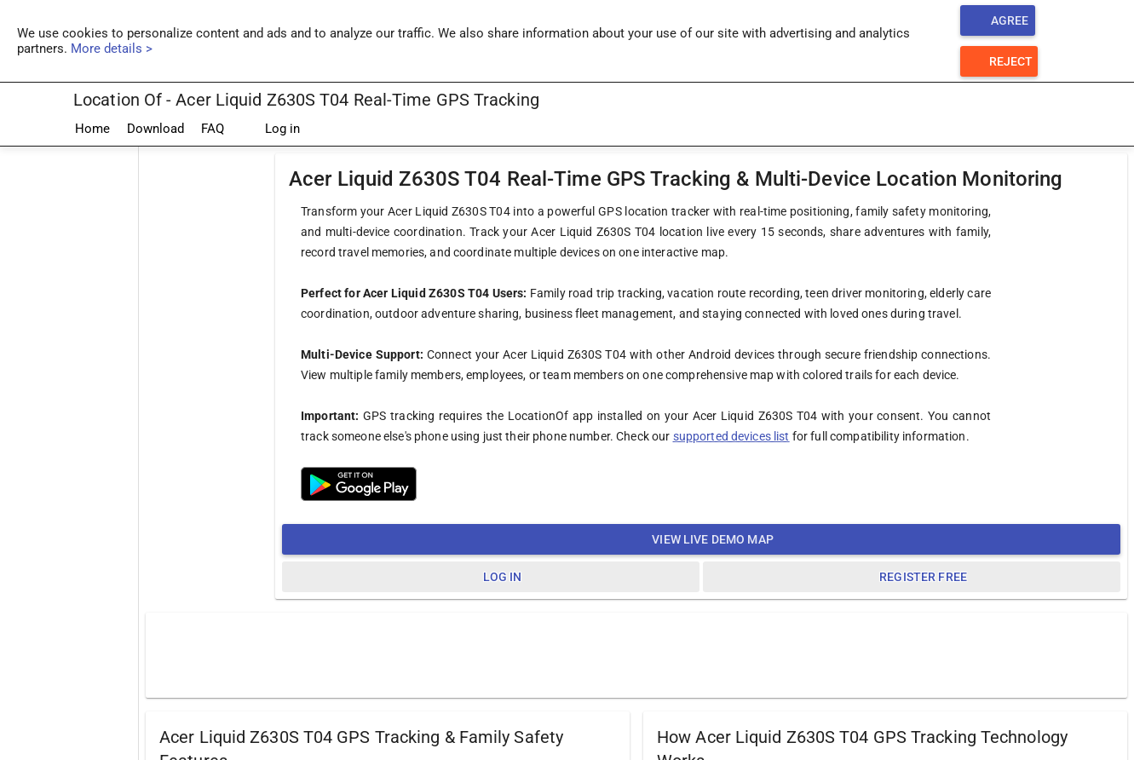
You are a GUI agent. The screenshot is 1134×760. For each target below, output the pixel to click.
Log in (270, 129)
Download (155, 128)
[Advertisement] (636, 654)
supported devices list (731, 436)
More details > (112, 48)
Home (92, 128)
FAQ (212, 128)
